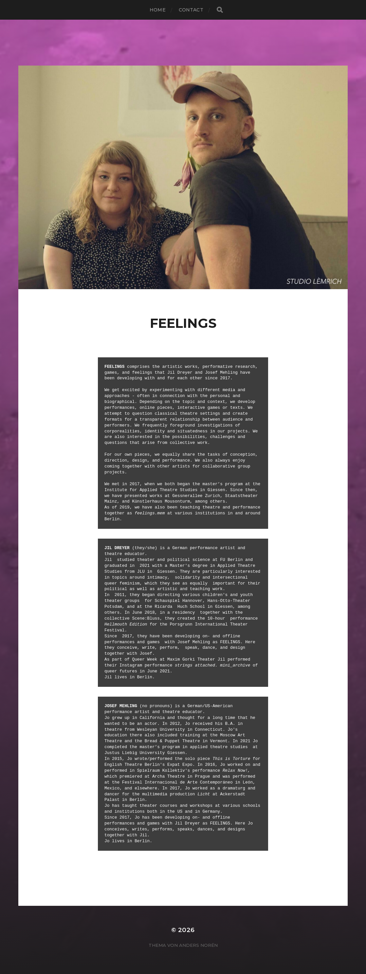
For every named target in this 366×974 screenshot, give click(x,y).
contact (191, 10)
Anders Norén (198, 945)
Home (158, 10)
